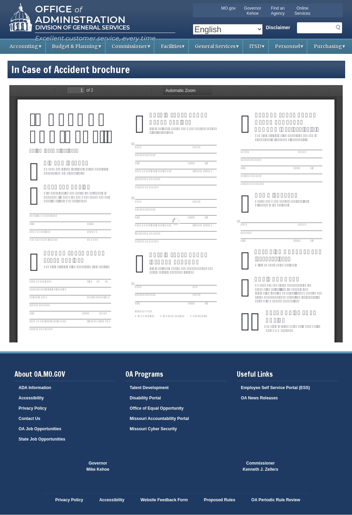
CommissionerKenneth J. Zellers (260, 466)
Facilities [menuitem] (170, 48)
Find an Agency (278, 11)
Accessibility (31, 398)
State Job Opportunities (42, 439)
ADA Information (35, 387)
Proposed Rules (219, 500)
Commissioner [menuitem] (129, 48)
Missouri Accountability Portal (159, 418)
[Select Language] (228, 29)
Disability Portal (145, 398)
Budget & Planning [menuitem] (74, 48)
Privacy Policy (32, 408)
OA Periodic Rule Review (275, 500)
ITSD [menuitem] (254, 48)
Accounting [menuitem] (23, 48)
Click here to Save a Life (209, 469)
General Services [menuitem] (214, 48)
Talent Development (149, 387)
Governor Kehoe (252, 11)
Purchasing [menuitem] (326, 48)
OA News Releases (259, 398)
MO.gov (228, 8)
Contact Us (29, 418)
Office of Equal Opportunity (157, 408)
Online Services (302, 11)
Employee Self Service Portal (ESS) (275, 387)
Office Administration (80, 13)
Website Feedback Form (164, 500)
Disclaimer (278, 27)
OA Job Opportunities (40, 428)
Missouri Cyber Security (153, 428)
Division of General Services (82, 27)
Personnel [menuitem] (287, 48)
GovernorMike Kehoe (97, 466)
